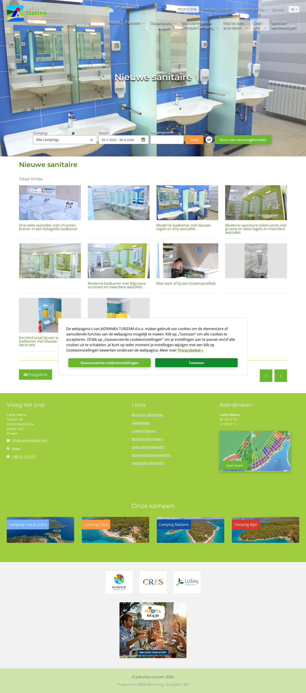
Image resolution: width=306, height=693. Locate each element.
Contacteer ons (251, 9)
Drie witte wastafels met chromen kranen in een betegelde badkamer (48, 227)
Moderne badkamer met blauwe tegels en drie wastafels (183, 227)
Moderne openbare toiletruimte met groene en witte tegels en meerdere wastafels (256, 229)
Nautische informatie (147, 463)
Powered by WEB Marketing (140, 684)
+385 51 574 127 (21, 456)
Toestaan (196, 362)
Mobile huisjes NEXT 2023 (281, 375)
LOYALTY (226, 9)
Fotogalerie (37, 374)
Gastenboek (140, 423)
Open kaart (234, 465)
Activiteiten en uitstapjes (266, 375)
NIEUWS (210, 9)
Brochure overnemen (147, 415)
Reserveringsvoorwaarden (151, 455)
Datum (104, 132)
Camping (40, 132)
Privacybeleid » (190, 350)
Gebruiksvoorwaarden (148, 447)
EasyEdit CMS (177, 684)
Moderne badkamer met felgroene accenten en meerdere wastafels (117, 285)
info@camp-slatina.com (27, 440)
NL (293, 9)
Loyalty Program (144, 431)
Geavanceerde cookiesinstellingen (109, 362)
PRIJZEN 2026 (187, 9)
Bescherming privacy (147, 439)
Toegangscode (161, 132)
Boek (194, 139)
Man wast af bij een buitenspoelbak (186, 283)
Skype (13, 448)
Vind (278, 9)
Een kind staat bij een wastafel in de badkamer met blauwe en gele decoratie (49, 341)
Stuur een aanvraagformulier (243, 139)
